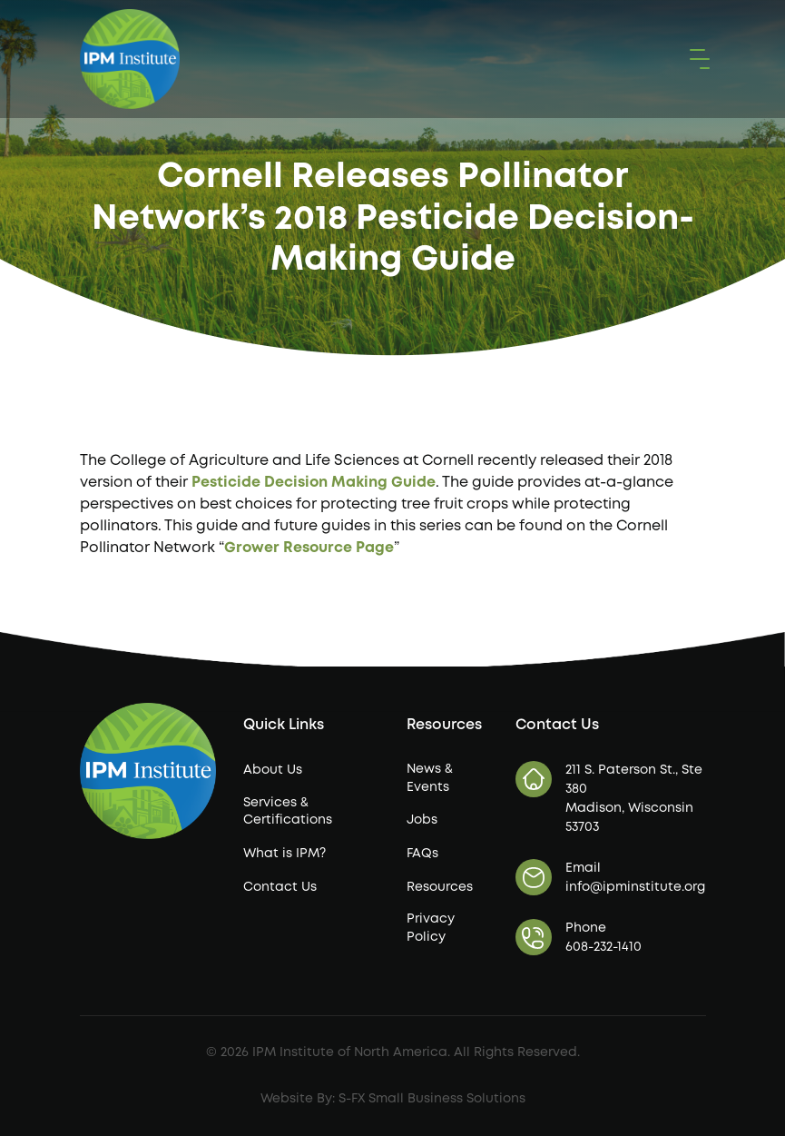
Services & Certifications (287, 811)
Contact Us (280, 887)
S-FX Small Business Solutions (432, 1098)
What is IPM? (284, 853)
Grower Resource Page (309, 548)
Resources (440, 887)
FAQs (422, 853)
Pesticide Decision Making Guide (313, 482)
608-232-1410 (603, 947)
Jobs (422, 820)
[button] (696, 59)
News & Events (430, 778)
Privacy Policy (431, 928)
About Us (272, 770)
